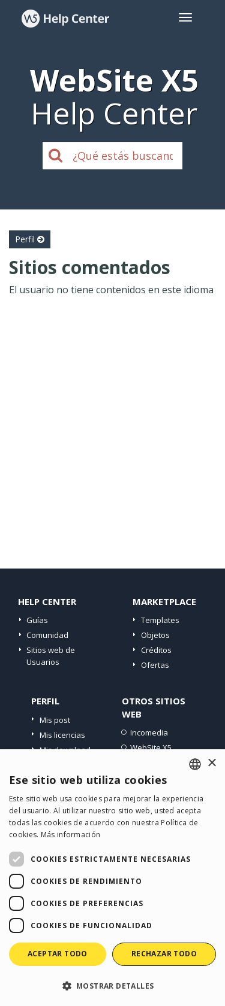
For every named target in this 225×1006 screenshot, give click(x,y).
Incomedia (149, 732)
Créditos (156, 650)
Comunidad (47, 635)
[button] (112, 985)
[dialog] (112, 877)
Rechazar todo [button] (164, 954)
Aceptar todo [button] (58, 954)
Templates (160, 620)
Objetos (155, 635)
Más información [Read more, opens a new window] (71, 834)
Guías (37, 620)
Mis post (55, 720)
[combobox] (195, 764)
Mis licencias (62, 735)
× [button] (211, 763)
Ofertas (155, 664)
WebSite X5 (151, 747)
